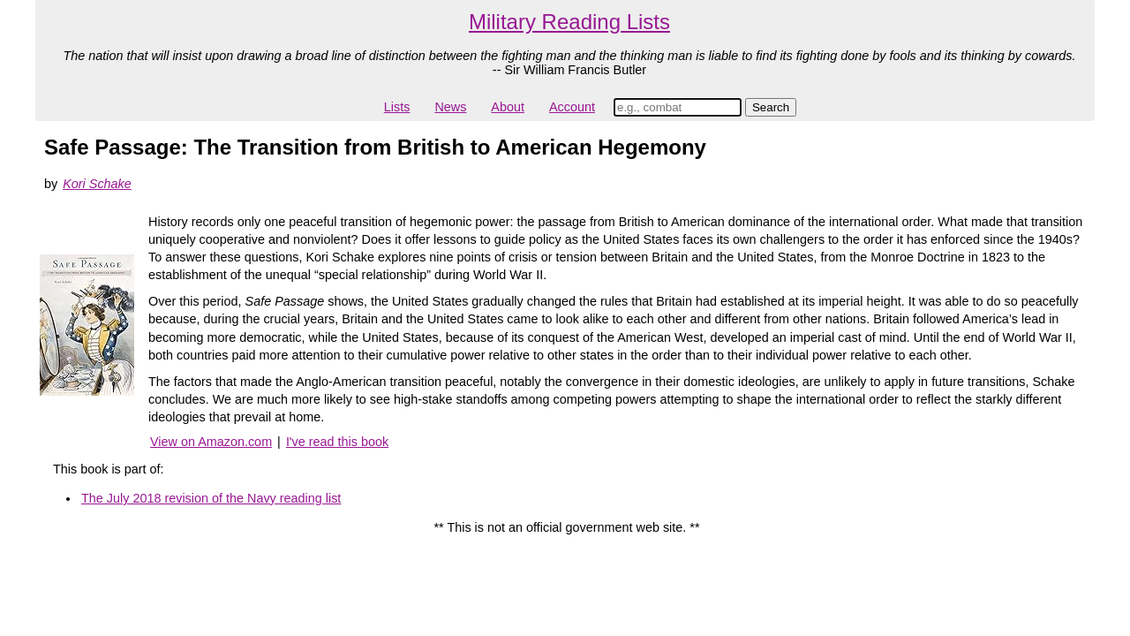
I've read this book (337, 442)
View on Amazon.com (211, 442)
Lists (397, 107)
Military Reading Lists (569, 22)
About (507, 107)
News (450, 107)
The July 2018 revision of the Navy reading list (211, 498)
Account (572, 107)
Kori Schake (97, 184)
